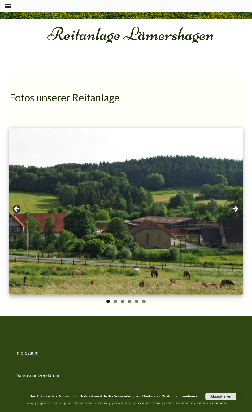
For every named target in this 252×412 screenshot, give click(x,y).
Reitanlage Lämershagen (130, 34)
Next (235, 209)
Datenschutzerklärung (38, 375)
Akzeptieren (220, 396)
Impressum (26, 353)
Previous (17, 209)
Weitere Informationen (180, 396)
